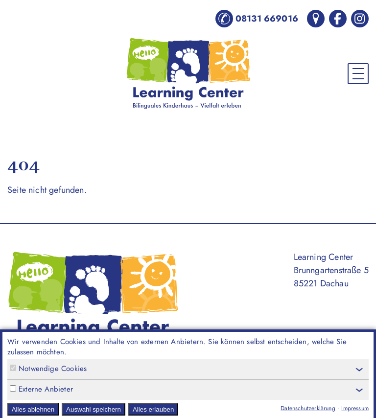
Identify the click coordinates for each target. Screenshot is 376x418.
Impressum (355, 408)
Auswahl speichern (93, 409)
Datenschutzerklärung (308, 408)
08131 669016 (256, 18)
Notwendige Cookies (48, 369)
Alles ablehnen (33, 409)
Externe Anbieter (41, 389)
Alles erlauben (153, 409)
